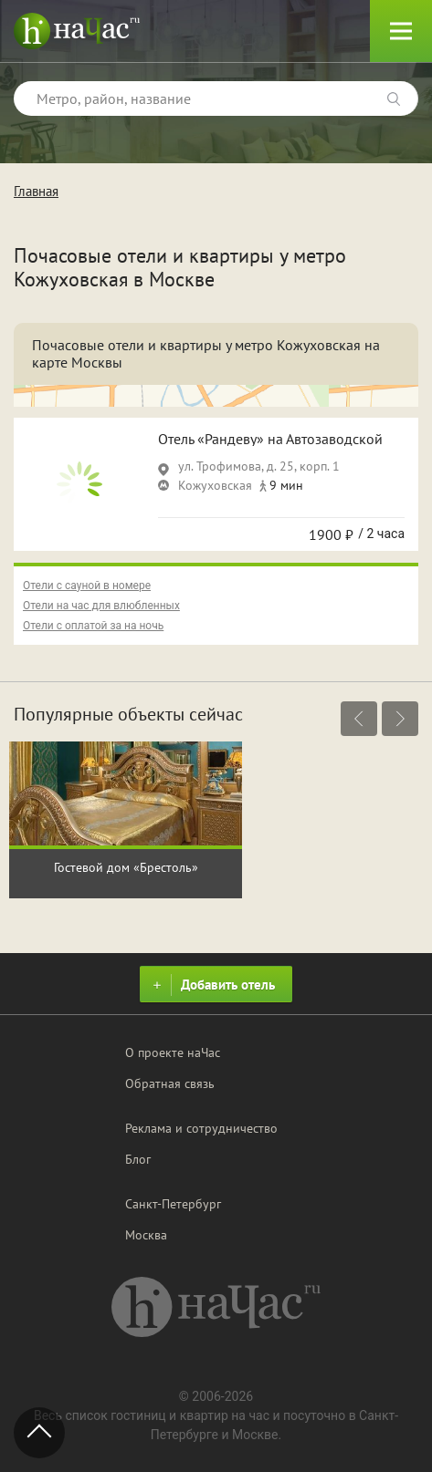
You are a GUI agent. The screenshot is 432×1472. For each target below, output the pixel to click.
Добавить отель (211, 985)
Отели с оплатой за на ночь (93, 625)
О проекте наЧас (172, 1052)
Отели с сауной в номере (87, 585)
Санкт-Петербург (173, 1204)
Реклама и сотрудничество (201, 1128)
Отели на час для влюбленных (101, 605)
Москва (146, 1235)
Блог (138, 1159)
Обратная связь (170, 1083)
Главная (36, 191)
